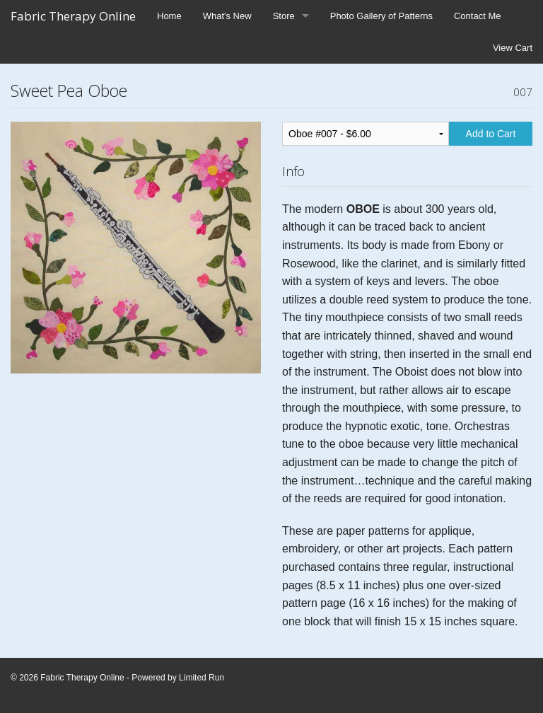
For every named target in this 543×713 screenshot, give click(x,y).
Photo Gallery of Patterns (381, 16)
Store (284, 16)
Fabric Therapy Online (73, 16)
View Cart (512, 47)
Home (169, 16)
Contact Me (477, 16)
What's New (227, 16)
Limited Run (201, 678)
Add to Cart (491, 133)
